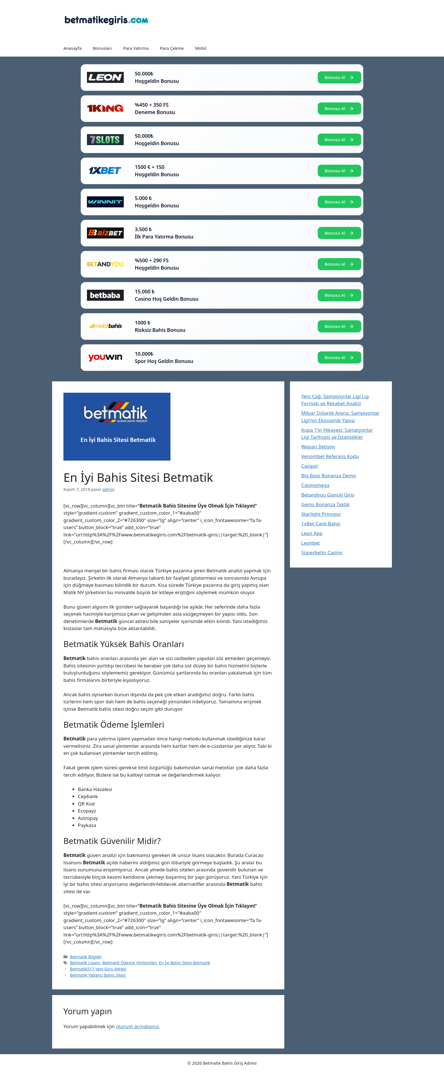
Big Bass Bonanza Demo (328, 475)
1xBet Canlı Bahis (320, 523)
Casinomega (315, 485)
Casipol (309, 466)
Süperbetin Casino (322, 552)
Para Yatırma (136, 48)
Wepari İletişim (318, 446)
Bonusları (102, 48)
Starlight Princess (321, 514)
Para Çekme (172, 48)
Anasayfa (72, 48)
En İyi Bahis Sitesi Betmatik (184, 962)
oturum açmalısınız (137, 1026)
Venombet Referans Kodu (330, 456)
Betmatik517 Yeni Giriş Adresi (98, 969)
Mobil (200, 48)
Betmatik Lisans (85, 962)
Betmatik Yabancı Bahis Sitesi (98, 975)
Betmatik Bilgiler (86, 956)
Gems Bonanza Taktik (325, 504)
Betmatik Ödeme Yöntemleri (130, 962)
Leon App (312, 533)
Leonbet (310, 543)
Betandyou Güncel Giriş (327, 494)
